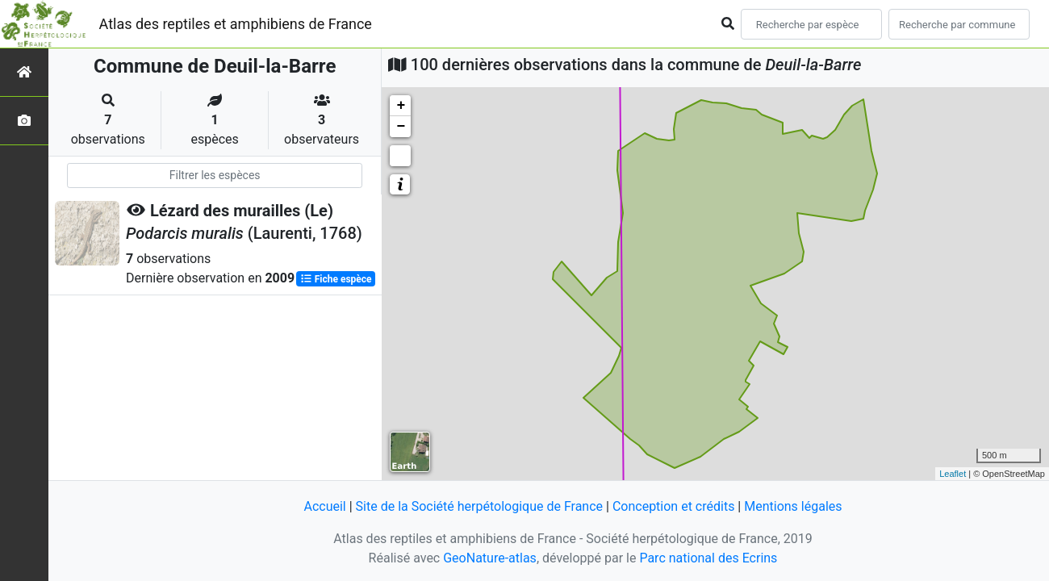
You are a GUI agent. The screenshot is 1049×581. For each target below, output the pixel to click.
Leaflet (952, 474)
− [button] (400, 126)
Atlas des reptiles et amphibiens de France (235, 23)
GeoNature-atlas (490, 558)
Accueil (324, 506)
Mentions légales (793, 506)
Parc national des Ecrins (708, 558)
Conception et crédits (673, 506)
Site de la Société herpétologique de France (479, 506)
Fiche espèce (336, 279)
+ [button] (400, 105)
